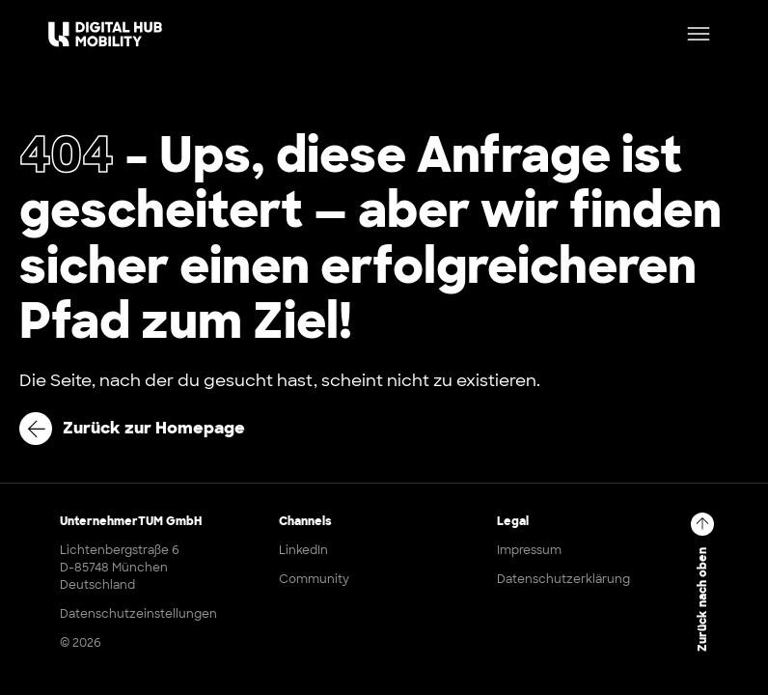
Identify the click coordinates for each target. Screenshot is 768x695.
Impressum (529, 550)
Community (314, 579)
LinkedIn (303, 550)
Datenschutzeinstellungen (138, 614)
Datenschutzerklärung (563, 579)
